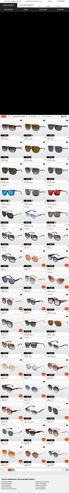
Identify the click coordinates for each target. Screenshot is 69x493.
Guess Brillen (38, 410)
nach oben (65, 484)
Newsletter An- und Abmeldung (53, 453)
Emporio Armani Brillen (7, 417)
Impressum (13, 484)
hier (44, 434)
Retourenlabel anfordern (29, 455)
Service (25, 449)
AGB (2, 484)
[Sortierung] (50, 31)
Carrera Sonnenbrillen (6, 401)
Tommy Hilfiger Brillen (40, 417)
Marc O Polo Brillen (6, 414)
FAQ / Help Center (50, 452)
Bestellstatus (49, 457)
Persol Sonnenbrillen (6, 400)
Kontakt (3, 457)
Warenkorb (58, 6)
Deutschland (62, 1)
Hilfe (47, 449)
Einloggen (48, 6)
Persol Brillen (38, 412)
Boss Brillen (38, 415)
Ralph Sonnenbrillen (40, 403)
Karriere (3, 453)
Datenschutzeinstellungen (7, 455)
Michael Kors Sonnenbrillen (42, 396)
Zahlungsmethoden (28, 452)
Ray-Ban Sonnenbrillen (7, 396)
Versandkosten (26, 453)
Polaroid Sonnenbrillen (41, 398)
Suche (39, 6)
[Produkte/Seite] (34, 31)
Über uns (3, 449)
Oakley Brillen (4, 412)
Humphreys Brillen (6, 415)
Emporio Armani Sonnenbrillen (9, 403)
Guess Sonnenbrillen (40, 401)
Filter (4, 31)
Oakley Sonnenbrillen (6, 398)
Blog (47, 455)
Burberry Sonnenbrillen (41, 400)
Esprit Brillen (38, 414)
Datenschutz (7, 484)
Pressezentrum (4, 452)
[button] (8, 5)
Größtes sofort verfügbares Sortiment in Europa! (12, 2)
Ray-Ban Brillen (5, 410)
